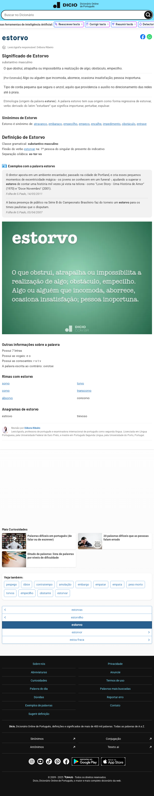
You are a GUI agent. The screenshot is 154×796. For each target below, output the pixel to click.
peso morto (136, 584)
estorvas (43, 609)
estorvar (29, 149)
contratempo (44, 584)
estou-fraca (110, 639)
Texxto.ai (113, 747)
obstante (45, 593)
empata (117, 584)
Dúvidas (39, 697)
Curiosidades (39, 680)
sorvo (6, 383)
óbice (26, 584)
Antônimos (37, 747)
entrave (142, 124)
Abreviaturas (39, 672)
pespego (11, 584)
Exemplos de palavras (38, 705)
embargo (83, 584)
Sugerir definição (38, 713)
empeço (84, 124)
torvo (80, 383)
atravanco (40, 124)
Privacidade (115, 663)
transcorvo (84, 390)
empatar (100, 584)
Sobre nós (39, 663)
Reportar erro (115, 697)
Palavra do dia (39, 688)
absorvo (7, 398)
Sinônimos (37, 738)
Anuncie (115, 672)
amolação (65, 584)
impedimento (112, 124)
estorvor (111, 632)
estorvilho (43, 617)
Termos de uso (115, 680)
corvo (6, 390)
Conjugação (113, 738)
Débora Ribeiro (32, 428)
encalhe (96, 124)
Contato (115, 705)
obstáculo (128, 124)
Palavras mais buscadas (115, 688)
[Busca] (148, 15)
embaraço (55, 124)
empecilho (70, 124)
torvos (10, 593)
